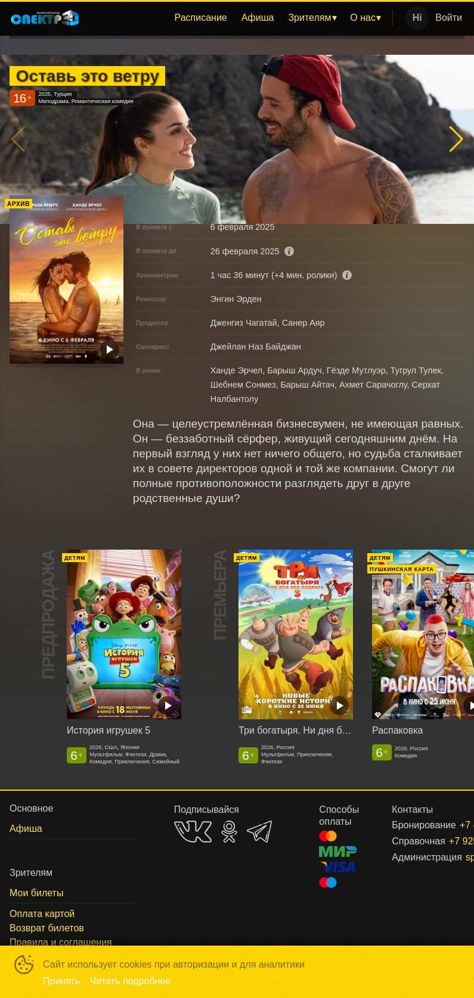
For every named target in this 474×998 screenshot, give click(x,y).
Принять (61, 981)
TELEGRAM (259, 832)
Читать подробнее (130, 981)
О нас (363, 18)
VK (193, 832)
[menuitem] (201, 18)
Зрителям (309, 18)
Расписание (201, 18)
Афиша (257, 18)
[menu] (238, 18)
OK (229, 832)
